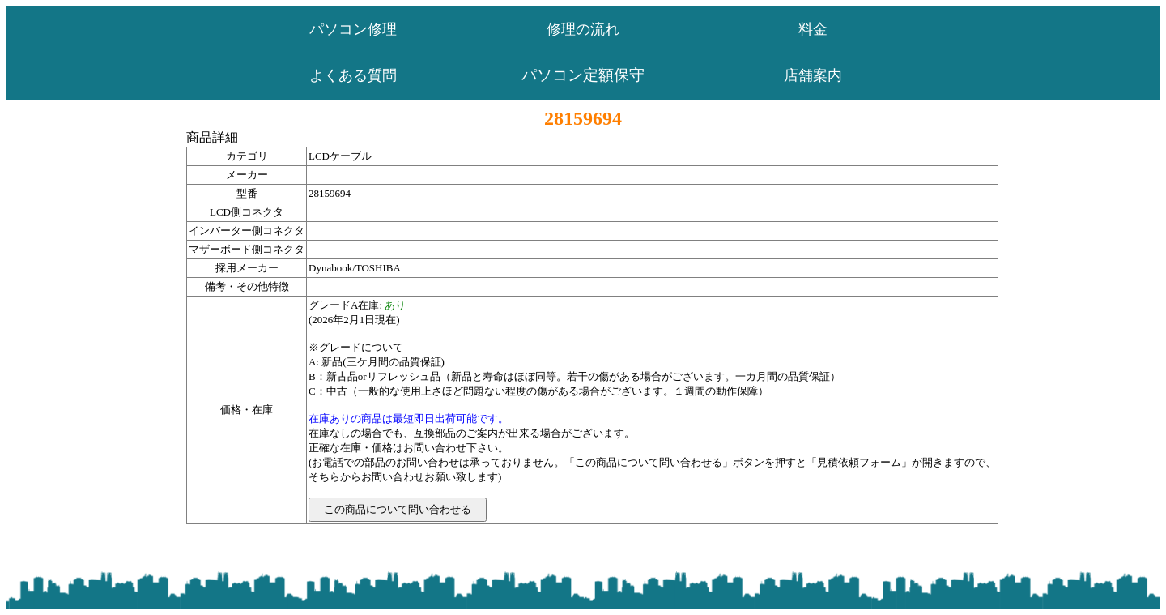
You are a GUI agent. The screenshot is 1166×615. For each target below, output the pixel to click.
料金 (813, 29)
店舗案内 (813, 75)
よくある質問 (353, 75)
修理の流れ (583, 29)
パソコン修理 (353, 29)
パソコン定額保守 (583, 74)
